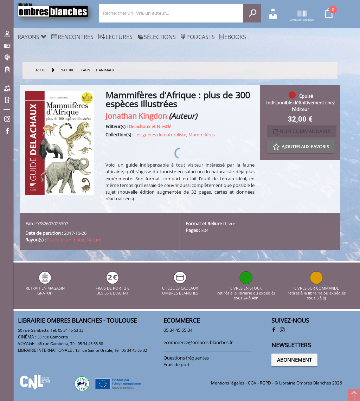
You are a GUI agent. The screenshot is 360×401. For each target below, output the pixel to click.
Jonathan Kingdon (136, 116)
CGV (252, 383)
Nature (93, 240)
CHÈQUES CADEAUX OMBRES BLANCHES (180, 288)
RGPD (265, 383)
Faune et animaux (65, 240)
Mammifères (201, 134)
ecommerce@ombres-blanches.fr (198, 342)
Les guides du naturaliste (160, 134)
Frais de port (176, 364)
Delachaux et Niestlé (150, 126)
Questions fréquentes (186, 358)
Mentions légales (227, 383)
